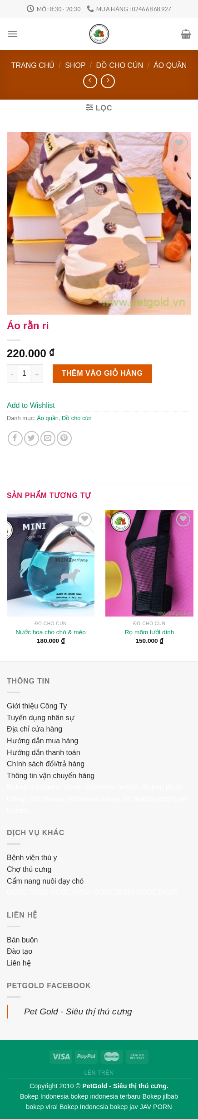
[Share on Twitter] (31, 438)
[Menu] (12, 34)
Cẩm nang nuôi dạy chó (45, 881)
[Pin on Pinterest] (64, 438)
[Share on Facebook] (15, 438)
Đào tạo (19, 951)
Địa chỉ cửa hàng (34, 729)
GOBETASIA (27, 892)
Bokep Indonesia (34, 787)
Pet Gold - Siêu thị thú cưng (78, 1011)
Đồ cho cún (120, 65)
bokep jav (115, 799)
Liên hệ (19, 963)
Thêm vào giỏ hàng (102, 373)
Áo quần (170, 65)
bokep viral (24, 799)
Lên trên (99, 1073)
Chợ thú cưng (29, 869)
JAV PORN (156, 1106)
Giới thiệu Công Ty (37, 706)
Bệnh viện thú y (32, 857)
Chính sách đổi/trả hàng (45, 764)
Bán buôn (22, 940)
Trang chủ (33, 65)
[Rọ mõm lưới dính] (149, 563)
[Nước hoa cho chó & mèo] (50, 563)
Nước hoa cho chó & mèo (50, 632)
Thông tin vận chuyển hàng (50, 775)
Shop (75, 65)
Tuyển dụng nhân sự (40, 718)
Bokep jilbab (163, 787)
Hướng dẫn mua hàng (42, 741)
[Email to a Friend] (47, 438)
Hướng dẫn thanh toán (43, 752)
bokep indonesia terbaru (102, 787)
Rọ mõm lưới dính (149, 632)
